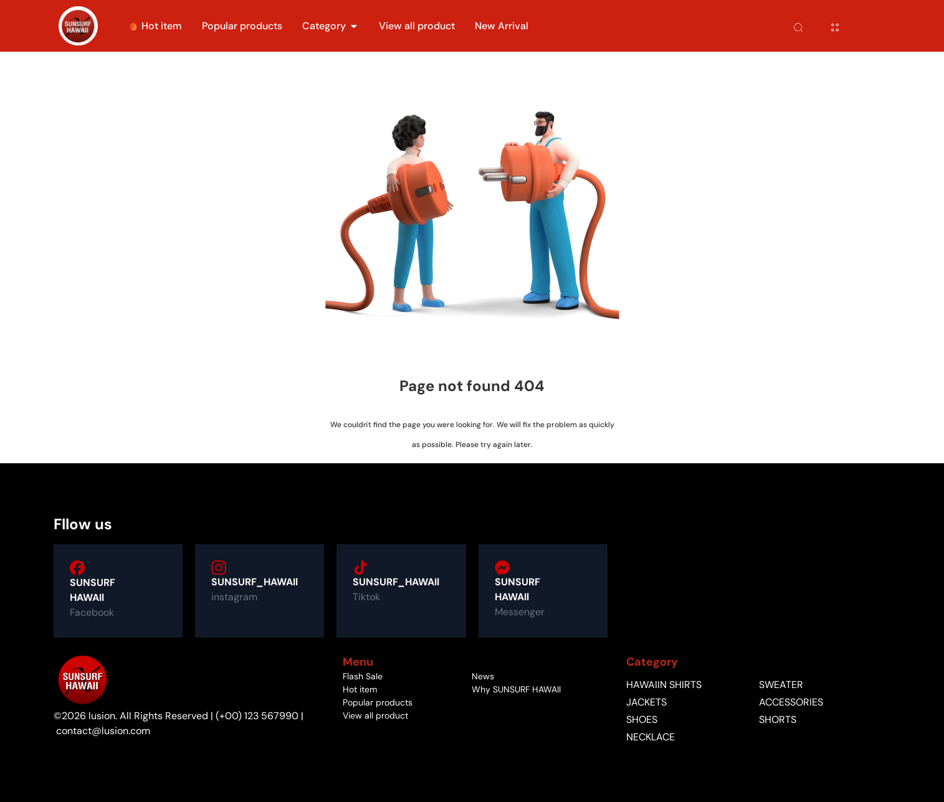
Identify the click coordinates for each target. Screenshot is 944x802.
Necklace (650, 737)
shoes (641, 720)
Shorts (777, 720)
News (483, 676)
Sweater (781, 685)
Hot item (360, 689)
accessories (791, 702)
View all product (375, 715)
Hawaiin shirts (664, 685)
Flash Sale (363, 676)
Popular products (377, 702)
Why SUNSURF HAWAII (516, 689)
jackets (646, 702)
